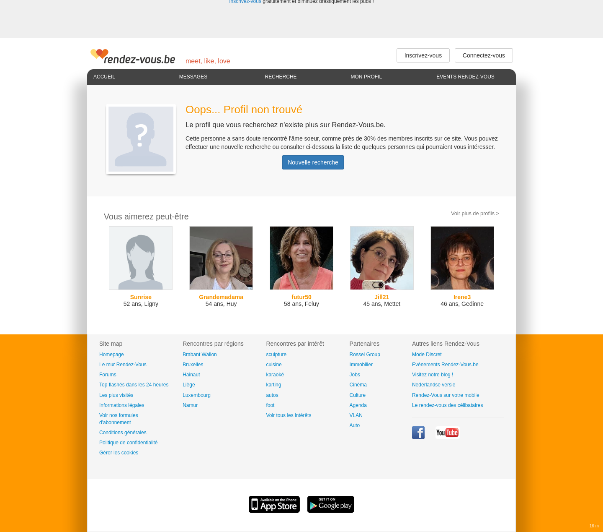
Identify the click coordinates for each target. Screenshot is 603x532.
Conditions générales (123, 433)
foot (270, 405)
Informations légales (121, 405)
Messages (193, 77)
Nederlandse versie (433, 385)
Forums (107, 375)
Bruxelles (193, 365)
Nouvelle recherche (313, 162)
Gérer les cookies (118, 453)
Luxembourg (197, 395)
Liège (189, 385)
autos (272, 395)
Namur (190, 405)
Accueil (104, 77)
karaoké (275, 375)
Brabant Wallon (200, 354)
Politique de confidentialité (128, 443)
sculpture (276, 354)
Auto (355, 425)
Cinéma (358, 385)
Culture (358, 395)
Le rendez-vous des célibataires (447, 405)
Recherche (281, 77)
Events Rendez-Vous (465, 77)
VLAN (356, 415)
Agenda (358, 405)
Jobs (355, 375)
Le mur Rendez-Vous (123, 365)
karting (273, 385)
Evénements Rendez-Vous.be (445, 365)
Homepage (111, 354)
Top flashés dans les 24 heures (133, 385)
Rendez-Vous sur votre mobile (445, 395)
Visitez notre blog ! (433, 375)
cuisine (273, 365)
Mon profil (366, 77)
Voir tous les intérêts (288, 415)
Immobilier (361, 365)
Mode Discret (427, 354)
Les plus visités (116, 395)
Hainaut (191, 375)
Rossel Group (365, 354)
